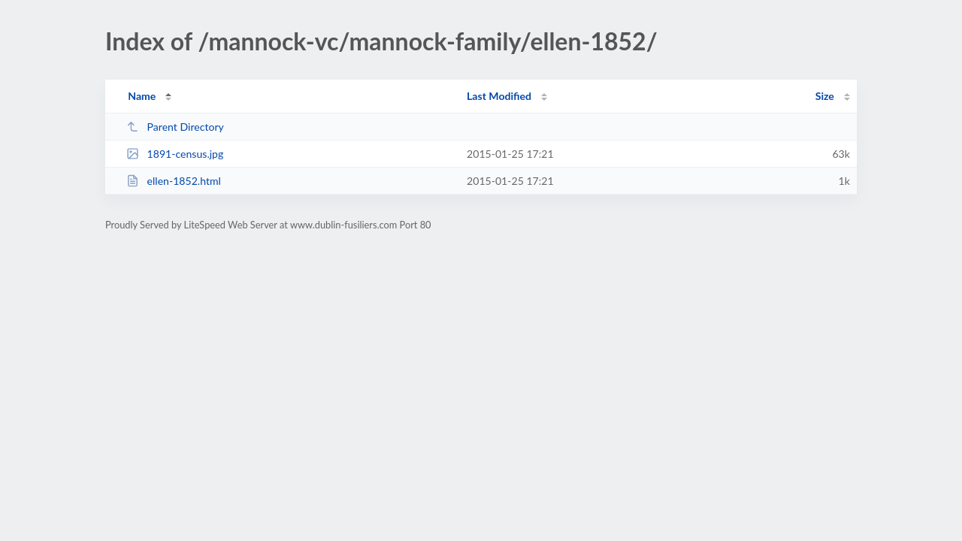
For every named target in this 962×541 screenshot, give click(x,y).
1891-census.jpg (174, 153)
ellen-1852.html (173, 180)
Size (824, 95)
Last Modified (499, 95)
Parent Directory (175, 126)
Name (142, 95)
